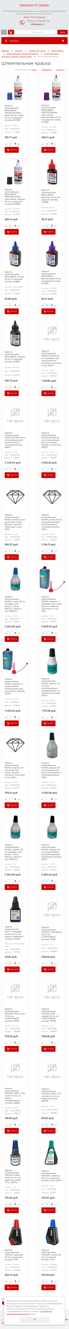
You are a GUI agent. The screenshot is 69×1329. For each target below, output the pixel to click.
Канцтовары (57, 50)
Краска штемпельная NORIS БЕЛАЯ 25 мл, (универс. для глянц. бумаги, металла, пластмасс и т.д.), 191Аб (51, 358)
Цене (34, 69)
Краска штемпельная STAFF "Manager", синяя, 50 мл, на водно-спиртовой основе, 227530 (14, 933)
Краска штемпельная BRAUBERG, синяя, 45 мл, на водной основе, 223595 (14, 277)
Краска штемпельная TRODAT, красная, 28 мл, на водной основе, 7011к (14, 1255)
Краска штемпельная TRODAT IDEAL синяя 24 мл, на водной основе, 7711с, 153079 (13, 1176)
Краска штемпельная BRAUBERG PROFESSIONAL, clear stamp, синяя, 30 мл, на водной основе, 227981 (14, 112)
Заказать (14, 969)
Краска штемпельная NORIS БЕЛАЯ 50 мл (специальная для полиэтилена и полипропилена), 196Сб (15, 440)
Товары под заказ (36, 50)
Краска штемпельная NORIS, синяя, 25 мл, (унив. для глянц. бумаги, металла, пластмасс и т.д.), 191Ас (15, 522)
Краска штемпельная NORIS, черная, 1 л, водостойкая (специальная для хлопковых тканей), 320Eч (15, 686)
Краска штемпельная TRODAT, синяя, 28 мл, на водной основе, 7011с (51, 1255)
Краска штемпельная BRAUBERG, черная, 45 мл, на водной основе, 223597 (15, 357)
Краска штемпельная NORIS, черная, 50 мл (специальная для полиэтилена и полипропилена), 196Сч (51, 770)
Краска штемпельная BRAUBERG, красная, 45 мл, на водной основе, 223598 (50, 196)
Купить (13, 149)
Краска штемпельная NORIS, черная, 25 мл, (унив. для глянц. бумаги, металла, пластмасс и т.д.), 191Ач (15, 770)
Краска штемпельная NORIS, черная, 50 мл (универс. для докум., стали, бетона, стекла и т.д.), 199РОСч (14, 852)
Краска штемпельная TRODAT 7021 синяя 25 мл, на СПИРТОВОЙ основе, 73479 (15, 1015)
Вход (26, 17)
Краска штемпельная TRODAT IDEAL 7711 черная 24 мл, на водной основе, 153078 (51, 1095)
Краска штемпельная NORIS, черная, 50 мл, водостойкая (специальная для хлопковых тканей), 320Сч (51, 852)
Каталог (19, 50)
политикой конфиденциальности (29, 1312)
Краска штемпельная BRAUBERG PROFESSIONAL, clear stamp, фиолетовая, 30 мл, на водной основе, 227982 (51, 113)
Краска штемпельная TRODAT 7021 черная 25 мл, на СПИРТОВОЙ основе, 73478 (50, 1015)
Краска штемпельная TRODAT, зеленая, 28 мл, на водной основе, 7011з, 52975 (51, 1176)
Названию (47, 69)
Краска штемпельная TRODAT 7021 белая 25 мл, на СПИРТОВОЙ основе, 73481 (51, 933)
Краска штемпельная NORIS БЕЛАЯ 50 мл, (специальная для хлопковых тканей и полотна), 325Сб (51, 440)
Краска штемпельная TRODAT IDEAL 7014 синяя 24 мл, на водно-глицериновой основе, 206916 (15, 1095)
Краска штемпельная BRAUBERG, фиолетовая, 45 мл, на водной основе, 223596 (51, 277)
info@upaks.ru (37, 24)
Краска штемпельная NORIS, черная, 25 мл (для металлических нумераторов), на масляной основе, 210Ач (50, 687)
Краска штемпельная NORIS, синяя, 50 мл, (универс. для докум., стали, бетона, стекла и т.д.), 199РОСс (15, 603)
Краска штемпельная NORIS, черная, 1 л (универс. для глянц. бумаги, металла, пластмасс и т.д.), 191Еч (51, 603)
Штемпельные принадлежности (23, 53)
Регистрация (38, 17)
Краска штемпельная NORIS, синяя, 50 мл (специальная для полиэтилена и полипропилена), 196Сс (51, 522)
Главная (5, 50)
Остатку (60, 69)
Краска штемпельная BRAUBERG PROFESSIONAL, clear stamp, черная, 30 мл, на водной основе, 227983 (15, 196)
